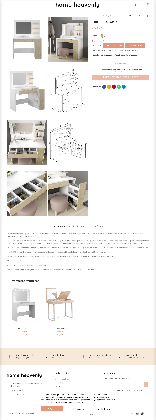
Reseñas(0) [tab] (97, 226)
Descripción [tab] (59, 226)
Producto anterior (145, 16)
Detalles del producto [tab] (78, 226)
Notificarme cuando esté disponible (120, 77)
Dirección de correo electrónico (109, 87)
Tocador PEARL (59, 328)
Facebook (104, 87)
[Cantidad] (97, 45)
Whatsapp (118, 87)
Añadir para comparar (102, 55)
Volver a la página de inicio (148, 16)
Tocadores (23, 332)
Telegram (123, 87)
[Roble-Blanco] (103, 36)
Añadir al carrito (114, 45)
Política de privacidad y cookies (102, 415)
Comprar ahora (135, 45)
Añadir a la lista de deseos (126, 55)
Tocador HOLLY (23, 328)
